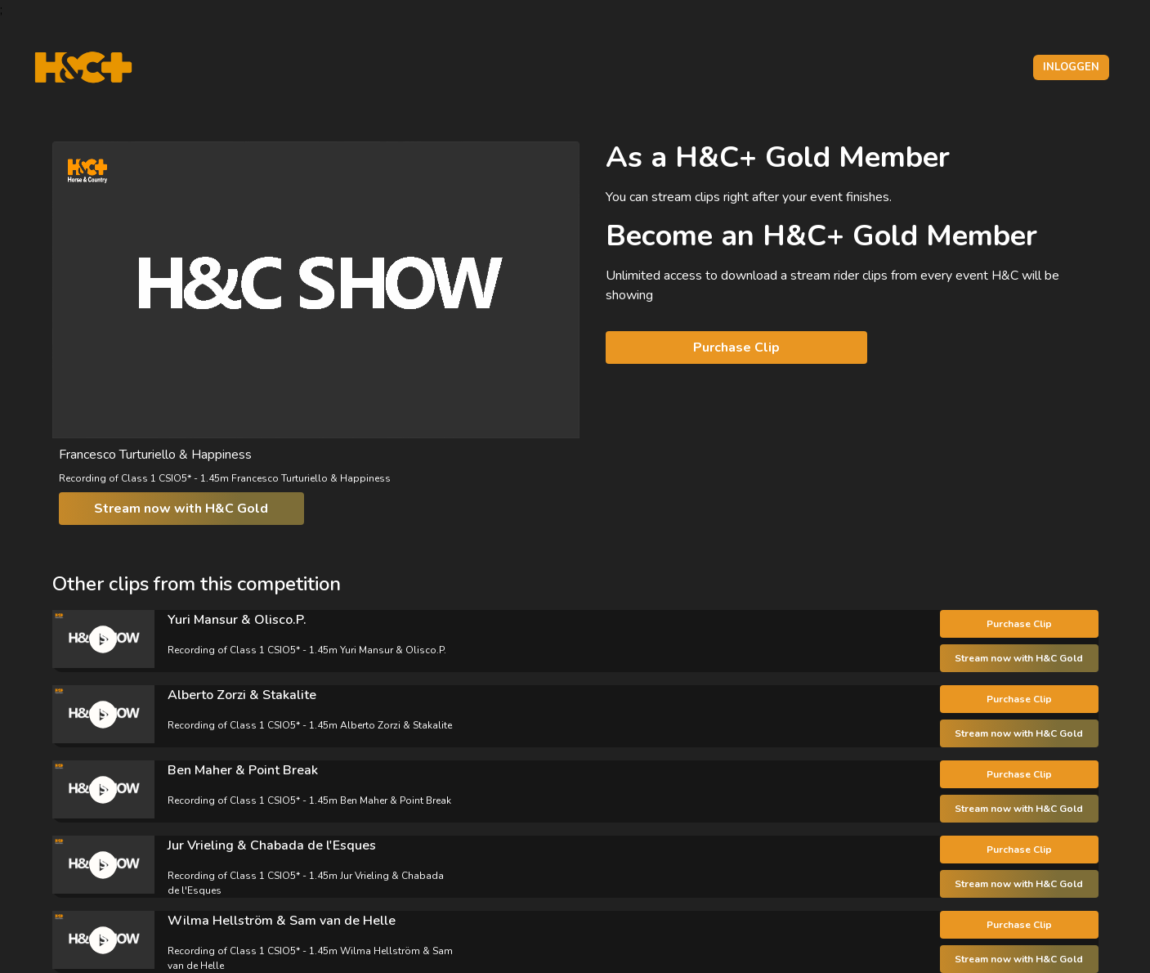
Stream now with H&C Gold (181, 509)
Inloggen (1071, 67)
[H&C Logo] (83, 67)
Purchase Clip (736, 347)
